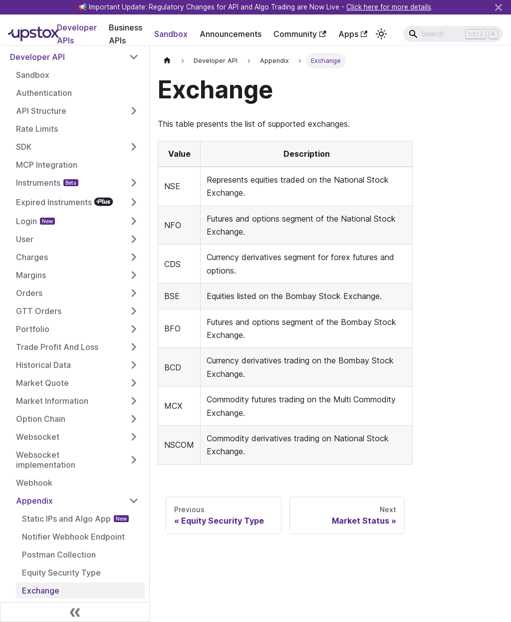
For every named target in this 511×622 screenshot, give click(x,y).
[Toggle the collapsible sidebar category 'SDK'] (134, 147)
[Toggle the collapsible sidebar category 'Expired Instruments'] (134, 202)
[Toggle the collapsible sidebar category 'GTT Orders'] (134, 311)
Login (26, 221)
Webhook (34, 483)
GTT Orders (38, 311)
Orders (29, 293)
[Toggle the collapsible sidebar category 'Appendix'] (134, 501)
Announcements (230, 34)
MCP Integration (46, 165)
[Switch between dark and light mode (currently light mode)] (381, 34)
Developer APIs (77, 33)
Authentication (44, 93)
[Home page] (167, 60)
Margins (31, 275)
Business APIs (125, 33)
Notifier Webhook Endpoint (73, 537)
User (24, 239)
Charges (32, 257)
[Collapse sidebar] (75, 612)
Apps (352, 34)
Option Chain (40, 419)
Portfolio (32, 329)
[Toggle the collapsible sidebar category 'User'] (134, 239)
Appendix (34, 501)
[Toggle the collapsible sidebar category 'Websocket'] (134, 437)
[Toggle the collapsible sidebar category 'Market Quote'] (134, 383)
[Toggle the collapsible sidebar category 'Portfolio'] (134, 329)
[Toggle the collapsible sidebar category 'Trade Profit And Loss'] (134, 347)
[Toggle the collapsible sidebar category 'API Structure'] (134, 111)
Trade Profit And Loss (57, 347)
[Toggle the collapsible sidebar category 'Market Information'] (134, 401)
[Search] (453, 34)
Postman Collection (59, 555)
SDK (23, 147)
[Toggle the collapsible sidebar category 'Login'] (134, 221)
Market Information (52, 401)
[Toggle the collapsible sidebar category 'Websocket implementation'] (134, 460)
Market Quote (42, 383)
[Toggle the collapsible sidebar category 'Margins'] (134, 275)
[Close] (498, 7)
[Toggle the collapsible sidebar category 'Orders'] (134, 293)
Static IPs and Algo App (66, 519)
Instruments (38, 183)
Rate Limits (37, 129)
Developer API (37, 57)
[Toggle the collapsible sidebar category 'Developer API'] (134, 57)
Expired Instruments (54, 202)
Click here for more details (388, 7)
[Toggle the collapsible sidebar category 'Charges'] (134, 257)
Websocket (37, 437)
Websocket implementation (45, 460)
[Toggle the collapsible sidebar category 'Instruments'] (134, 183)
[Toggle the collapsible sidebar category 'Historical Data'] (134, 365)
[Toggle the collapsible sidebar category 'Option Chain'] (134, 419)
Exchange (40, 591)
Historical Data (43, 365)
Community (299, 34)
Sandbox (171, 34)
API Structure (41, 111)
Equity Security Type (61, 573)
